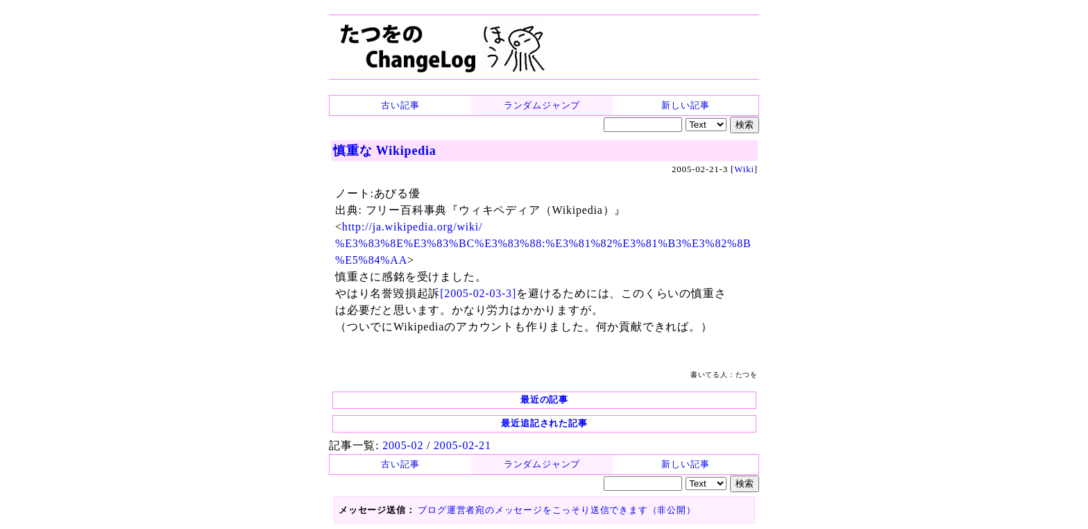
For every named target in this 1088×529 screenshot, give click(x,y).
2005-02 (402, 445)
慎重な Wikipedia (384, 151)
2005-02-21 (462, 445)
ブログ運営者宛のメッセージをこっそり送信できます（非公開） (556, 510)
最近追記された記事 (544, 423)
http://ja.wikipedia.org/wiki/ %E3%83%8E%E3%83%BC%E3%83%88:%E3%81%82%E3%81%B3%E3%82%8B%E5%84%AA (543, 243)
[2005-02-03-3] (478, 293)
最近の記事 (544, 399)
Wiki (744, 169)
